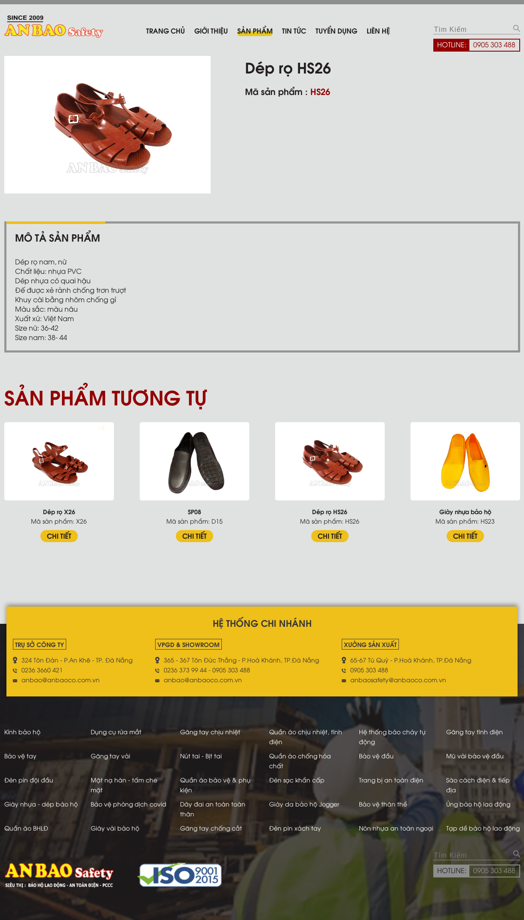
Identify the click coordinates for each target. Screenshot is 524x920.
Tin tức (294, 30)
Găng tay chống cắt (211, 828)
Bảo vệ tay (20, 755)
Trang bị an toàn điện (391, 780)
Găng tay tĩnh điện (474, 731)
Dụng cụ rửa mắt (116, 731)
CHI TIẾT (59, 535)
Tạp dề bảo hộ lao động (483, 828)
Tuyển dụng (336, 30)
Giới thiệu (211, 30)
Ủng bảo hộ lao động (478, 804)
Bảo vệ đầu (376, 755)
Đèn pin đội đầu (28, 780)
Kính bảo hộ (22, 731)
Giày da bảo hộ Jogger (304, 804)
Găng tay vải (110, 755)
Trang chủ (165, 30)
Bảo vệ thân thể (383, 804)
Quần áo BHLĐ (26, 828)
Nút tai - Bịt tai (201, 755)
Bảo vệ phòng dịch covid (128, 804)
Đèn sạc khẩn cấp (297, 780)
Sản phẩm (255, 30)
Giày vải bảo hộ (115, 828)
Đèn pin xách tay (295, 828)
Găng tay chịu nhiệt (210, 731)
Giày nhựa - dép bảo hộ (41, 804)
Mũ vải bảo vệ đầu (475, 755)
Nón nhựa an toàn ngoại (396, 828)
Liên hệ (378, 30)
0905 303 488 (494, 44)
